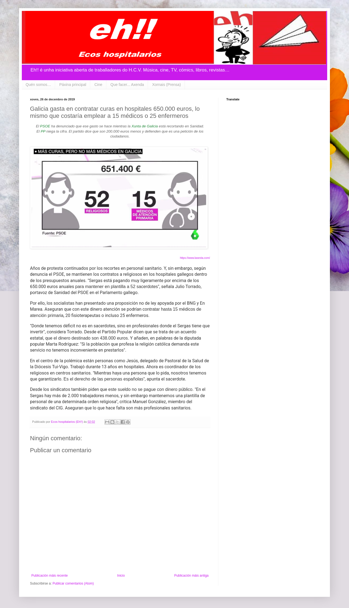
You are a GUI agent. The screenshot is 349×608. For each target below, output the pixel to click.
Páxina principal (72, 84)
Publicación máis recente (49, 575)
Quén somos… (38, 84)
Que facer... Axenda (127, 84)
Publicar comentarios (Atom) (73, 583)
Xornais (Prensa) (166, 84)
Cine (98, 84)
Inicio (121, 575)
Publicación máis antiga (191, 575)
